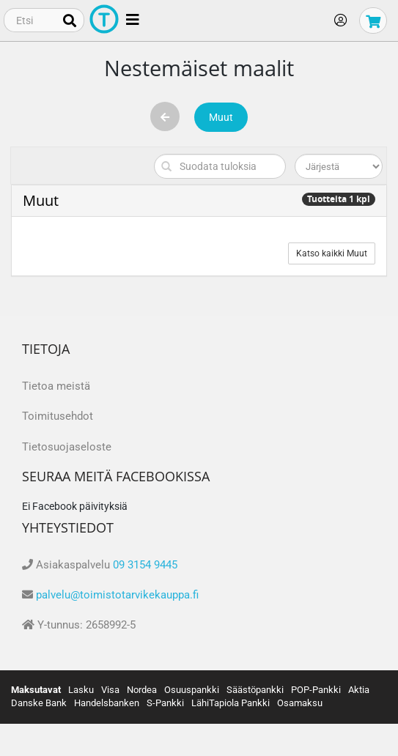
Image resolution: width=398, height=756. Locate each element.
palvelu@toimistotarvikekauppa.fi (117, 594)
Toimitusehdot (57, 416)
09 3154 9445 (145, 564)
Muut (221, 117)
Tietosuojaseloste (66, 446)
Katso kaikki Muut (331, 253)
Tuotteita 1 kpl (338, 199)
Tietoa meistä (56, 386)
